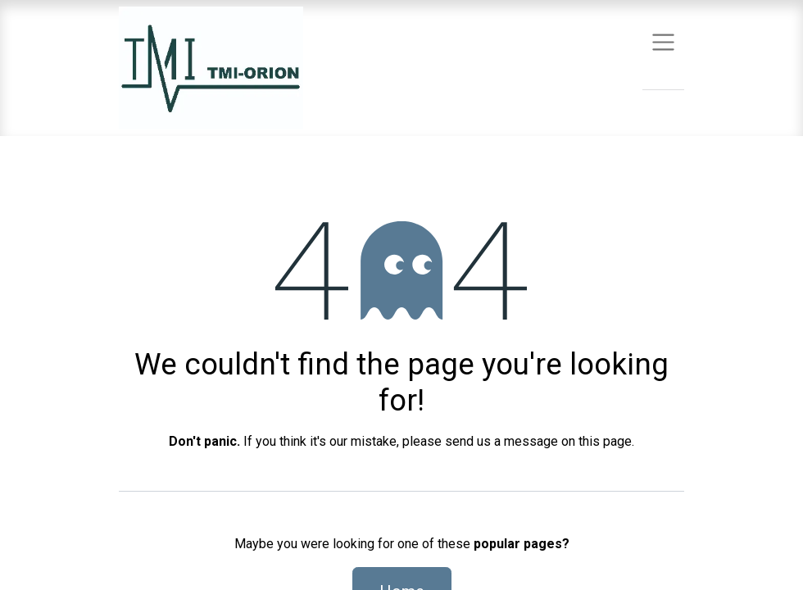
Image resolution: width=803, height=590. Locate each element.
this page (605, 441)
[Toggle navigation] (663, 41)
